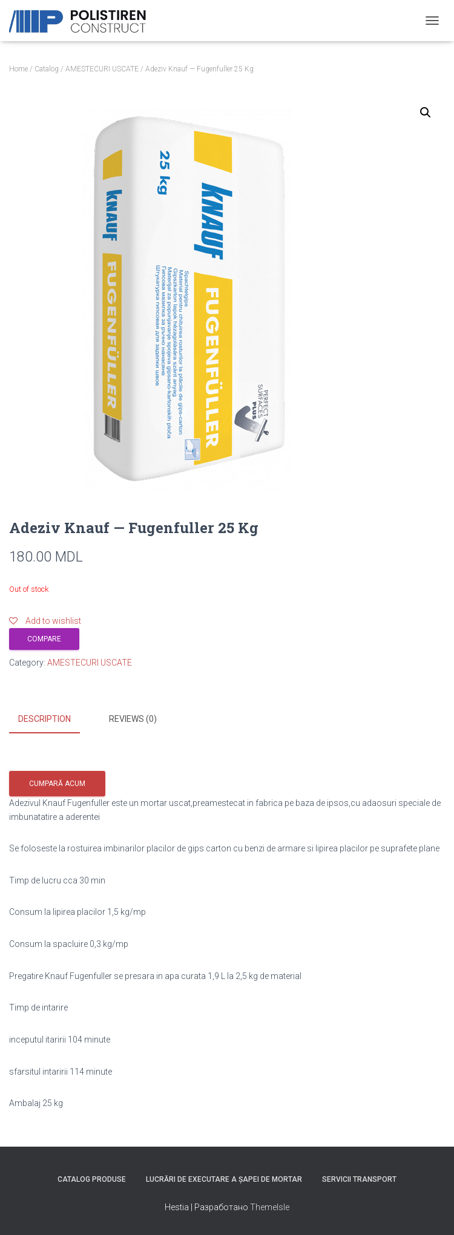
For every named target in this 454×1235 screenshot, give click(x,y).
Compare (44, 639)
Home (18, 69)
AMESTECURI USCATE (102, 69)
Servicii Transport (359, 1178)
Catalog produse (92, 1178)
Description (44, 719)
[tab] (53, 719)
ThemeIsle (269, 1206)
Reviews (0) (133, 719)
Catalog (47, 69)
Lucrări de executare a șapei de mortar (224, 1178)
